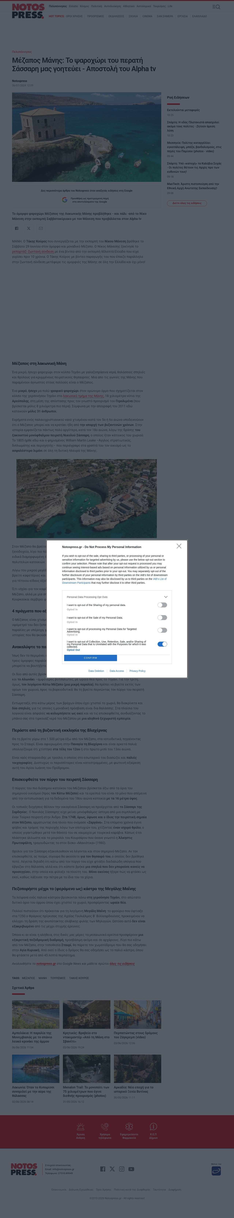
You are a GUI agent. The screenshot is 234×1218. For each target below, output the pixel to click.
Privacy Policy (138, 670)
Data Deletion (96, 670)
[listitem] (117, 597)
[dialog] (117, 609)
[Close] (180, 547)
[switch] (162, 605)
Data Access (117, 670)
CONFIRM (90, 658)
